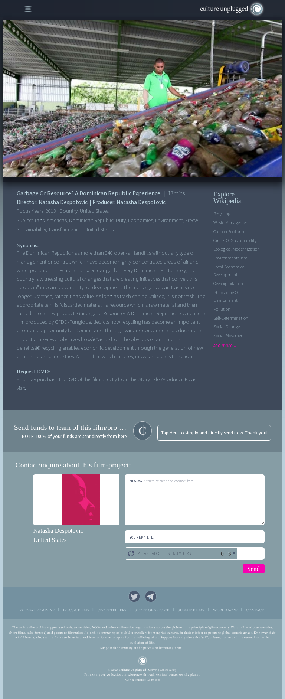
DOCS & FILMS (76, 610)
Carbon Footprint (229, 231)
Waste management (231, 222)
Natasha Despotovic (58, 530)
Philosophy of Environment (226, 296)
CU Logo (142, 661)
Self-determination (230, 318)
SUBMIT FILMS (191, 610)
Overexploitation (228, 283)
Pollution (221, 309)
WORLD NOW (225, 610)
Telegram (151, 596)
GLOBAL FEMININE (37, 610)
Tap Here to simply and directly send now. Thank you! (214, 432)
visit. (21, 388)
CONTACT (255, 610)
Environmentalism (230, 258)
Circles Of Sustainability (234, 240)
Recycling (221, 213)
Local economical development (229, 271)
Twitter (134, 596)
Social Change (226, 326)
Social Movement (229, 335)
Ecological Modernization (236, 249)
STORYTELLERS (112, 610)
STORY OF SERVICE (152, 610)
